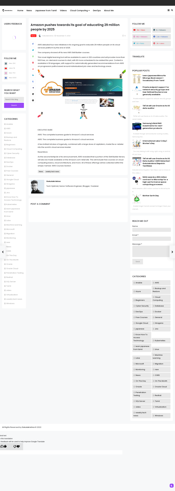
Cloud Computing (80, 10)
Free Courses (12, 170)
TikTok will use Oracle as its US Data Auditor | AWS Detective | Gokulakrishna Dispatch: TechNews (156, 162)
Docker (9, 166)
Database (10, 157)
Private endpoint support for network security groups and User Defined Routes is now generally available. (156, 91)
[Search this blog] (14, 99)
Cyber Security (12, 153)
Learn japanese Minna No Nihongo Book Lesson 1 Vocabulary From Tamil (154, 78)
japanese (10, 188)
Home (20, 10)
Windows (10, 303)
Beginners (10, 144)
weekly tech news (14, 299)
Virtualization (12, 294)
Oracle (9, 264)
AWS (8, 128)
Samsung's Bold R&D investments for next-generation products (153, 125)
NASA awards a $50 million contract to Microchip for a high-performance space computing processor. (155, 181)
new (8, 242)
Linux (8, 216)
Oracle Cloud (12, 268)
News (29, 10)
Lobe (8, 220)
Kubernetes (11, 204)
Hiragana (10, 184)
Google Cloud (12, 179)
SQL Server (11, 281)
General (10, 175)
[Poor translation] (16, 448)
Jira (8, 192)
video (8, 290)
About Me (109, 10)
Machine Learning (14, 225)
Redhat (9, 277)
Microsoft (10, 229)
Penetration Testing (15, 273)
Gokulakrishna (53, 181)
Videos (63, 10)
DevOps (97, 10)
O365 (8, 251)
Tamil (8, 286)
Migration (10, 233)
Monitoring (11, 238)
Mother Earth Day (151, 195)
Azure (8, 133)
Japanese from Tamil (46, 10)
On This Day (11, 255)
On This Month (12, 259)
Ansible (9, 124)
